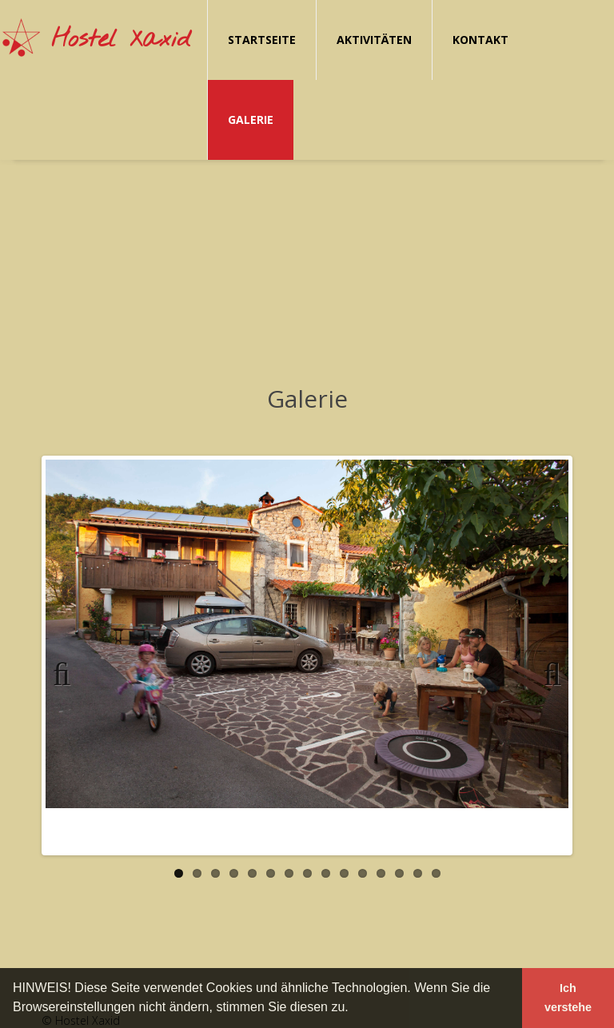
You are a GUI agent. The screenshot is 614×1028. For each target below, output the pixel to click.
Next (545, 671)
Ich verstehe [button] (568, 998)
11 (362, 873)
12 (381, 873)
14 (417, 873)
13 (399, 873)
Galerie (250, 119)
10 (344, 873)
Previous (69, 671)
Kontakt (480, 39)
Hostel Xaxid (120, 39)
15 (436, 873)
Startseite (262, 39)
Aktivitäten (374, 39)
